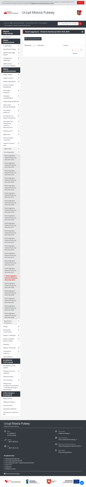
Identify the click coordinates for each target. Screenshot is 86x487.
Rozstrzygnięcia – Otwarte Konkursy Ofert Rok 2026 (10, 158)
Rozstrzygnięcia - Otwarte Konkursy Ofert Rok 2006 (10, 308)
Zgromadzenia (7, 357)
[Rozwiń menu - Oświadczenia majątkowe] (18, 59)
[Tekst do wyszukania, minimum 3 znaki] (69, 23)
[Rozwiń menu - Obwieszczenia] (18, 131)
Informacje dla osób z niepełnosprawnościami (19, 463)
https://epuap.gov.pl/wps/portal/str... (70, 446)
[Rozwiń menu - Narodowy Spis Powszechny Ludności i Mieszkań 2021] (18, 124)
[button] (72, 50)
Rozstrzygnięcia (43, 23)
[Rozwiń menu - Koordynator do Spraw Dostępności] (18, 117)
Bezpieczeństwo (8, 377)
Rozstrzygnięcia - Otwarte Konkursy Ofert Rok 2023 (10, 180)
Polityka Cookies (10, 469)
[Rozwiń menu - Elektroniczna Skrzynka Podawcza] (18, 64)
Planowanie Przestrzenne (7, 331)
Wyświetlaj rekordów (34, 45)
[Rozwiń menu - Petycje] (18, 326)
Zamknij (80, 3)
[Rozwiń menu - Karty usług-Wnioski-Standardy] (18, 106)
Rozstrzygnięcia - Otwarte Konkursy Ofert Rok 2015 (10, 240)
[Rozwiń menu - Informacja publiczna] (18, 91)
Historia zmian (7, 405)
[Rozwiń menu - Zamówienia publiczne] (18, 352)
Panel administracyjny (12, 474)
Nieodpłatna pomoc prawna (9, 367)
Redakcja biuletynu (9, 402)
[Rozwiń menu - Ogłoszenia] (18, 134)
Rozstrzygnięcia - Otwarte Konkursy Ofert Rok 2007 (10, 300)
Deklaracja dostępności (12, 459)
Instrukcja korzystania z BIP (10, 413)
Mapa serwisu (7, 398)
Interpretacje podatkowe (11, 101)
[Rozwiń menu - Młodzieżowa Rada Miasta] (18, 53)
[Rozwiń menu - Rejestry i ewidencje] (18, 335)
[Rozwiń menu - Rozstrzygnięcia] (18, 152)
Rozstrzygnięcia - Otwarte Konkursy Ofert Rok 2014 (10, 248)
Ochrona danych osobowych (8, 139)
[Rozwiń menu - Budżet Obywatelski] (18, 81)
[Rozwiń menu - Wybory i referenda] (18, 347)
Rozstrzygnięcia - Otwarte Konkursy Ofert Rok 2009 (10, 285)
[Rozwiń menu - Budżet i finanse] (18, 78)
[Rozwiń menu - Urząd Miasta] (18, 45)
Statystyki (8, 467)
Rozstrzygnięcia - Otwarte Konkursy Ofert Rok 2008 (10, 293)
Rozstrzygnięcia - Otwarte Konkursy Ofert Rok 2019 (10, 210)
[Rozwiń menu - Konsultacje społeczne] (18, 111)
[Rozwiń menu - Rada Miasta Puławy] (18, 49)
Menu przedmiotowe (18, 23)
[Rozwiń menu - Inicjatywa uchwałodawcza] (18, 97)
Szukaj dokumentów (33, 39)
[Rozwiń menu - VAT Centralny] (18, 380)
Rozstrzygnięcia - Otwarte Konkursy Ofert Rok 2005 (10, 315)
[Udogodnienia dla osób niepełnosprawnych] (82, 483)
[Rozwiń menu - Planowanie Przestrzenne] (18, 331)
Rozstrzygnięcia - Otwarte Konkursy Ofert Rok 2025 (10, 165)
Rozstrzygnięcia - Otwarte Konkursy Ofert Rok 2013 (10, 255)
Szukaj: (73, 45)
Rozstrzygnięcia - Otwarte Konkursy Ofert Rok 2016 (10, 233)
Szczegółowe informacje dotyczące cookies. (42, 3)
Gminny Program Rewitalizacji (8, 86)
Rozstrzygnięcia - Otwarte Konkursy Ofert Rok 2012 (10, 263)
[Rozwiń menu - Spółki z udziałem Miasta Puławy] (18, 340)
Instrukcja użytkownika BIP (13, 461)
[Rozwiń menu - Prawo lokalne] (18, 74)
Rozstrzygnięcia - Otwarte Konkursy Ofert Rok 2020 (10, 203)
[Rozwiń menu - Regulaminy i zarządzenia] (18, 322)
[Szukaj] (80, 23)
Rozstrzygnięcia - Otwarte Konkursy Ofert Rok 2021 (10, 195)
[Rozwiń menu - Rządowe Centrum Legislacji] (18, 372)
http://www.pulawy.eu (65, 452)
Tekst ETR (8, 465)
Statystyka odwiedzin (9, 409)
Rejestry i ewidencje (9, 335)
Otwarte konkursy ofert (32, 23)
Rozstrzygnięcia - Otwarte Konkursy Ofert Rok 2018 (10, 218)
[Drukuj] (82, 32)
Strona (75, 53)
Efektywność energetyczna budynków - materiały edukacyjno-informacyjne (11, 387)
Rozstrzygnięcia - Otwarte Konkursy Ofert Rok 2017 (10, 225)
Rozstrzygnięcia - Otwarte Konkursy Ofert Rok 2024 (10, 173)
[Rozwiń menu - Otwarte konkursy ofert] (18, 144)
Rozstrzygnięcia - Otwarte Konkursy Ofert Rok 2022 (10, 188)
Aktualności (7, 37)
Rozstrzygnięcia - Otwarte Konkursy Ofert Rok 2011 (10, 270)
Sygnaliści (6, 344)
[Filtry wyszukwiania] (59, 23)
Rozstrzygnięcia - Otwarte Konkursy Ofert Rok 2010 (17, 25)
